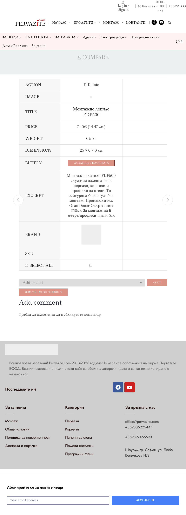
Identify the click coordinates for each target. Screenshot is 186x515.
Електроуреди (113, 37)
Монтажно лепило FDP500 (93, 111)
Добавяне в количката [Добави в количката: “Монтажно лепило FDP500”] (93, 163)
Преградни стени (145, 37)
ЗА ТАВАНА (66, 37)
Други (89, 37)
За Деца (39, 46)
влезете (43, 316)
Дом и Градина (15, 46)
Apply (156, 283)
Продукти (85, 23)
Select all (42, 265)
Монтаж (111, 23)
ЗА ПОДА (11, 37)
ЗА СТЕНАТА (38, 37)
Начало (59, 23)
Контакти (135, 23)
